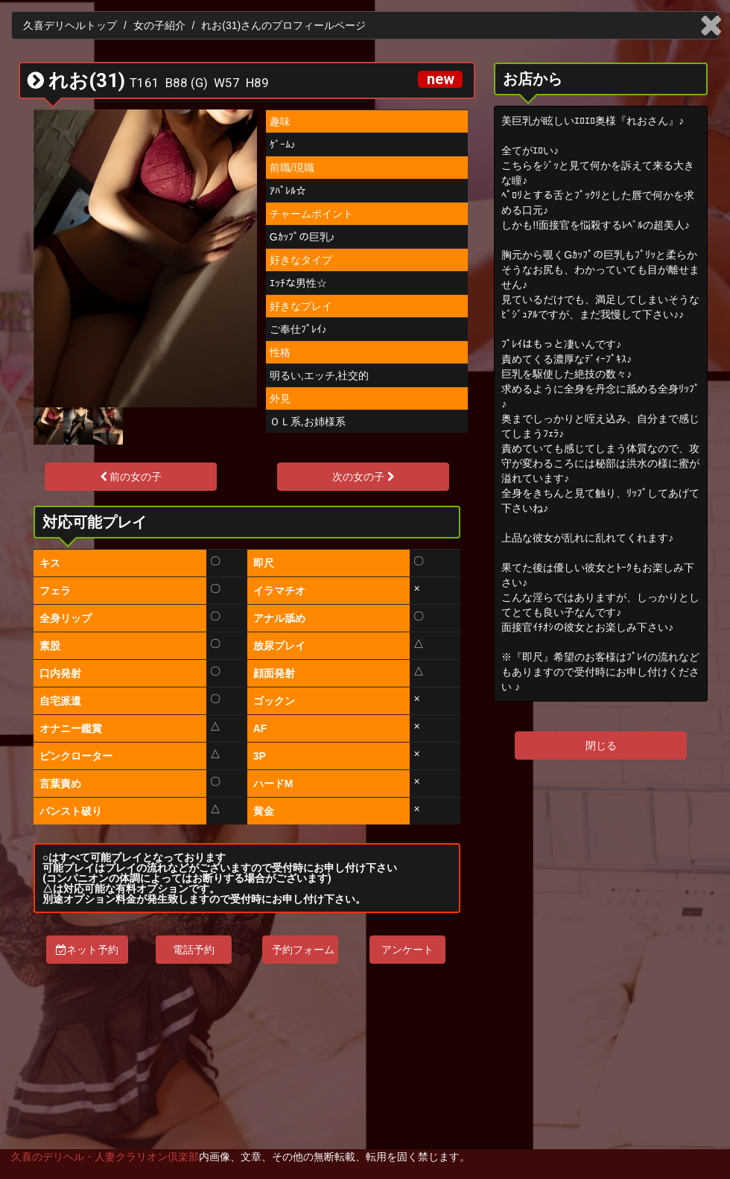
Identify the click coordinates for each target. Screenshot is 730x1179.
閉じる (601, 745)
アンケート (407, 950)
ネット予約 (87, 950)
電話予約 (194, 950)
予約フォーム (303, 950)
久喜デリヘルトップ (70, 25)
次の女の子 (363, 477)
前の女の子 (131, 477)
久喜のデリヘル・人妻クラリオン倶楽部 (105, 1157)
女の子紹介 (159, 25)
